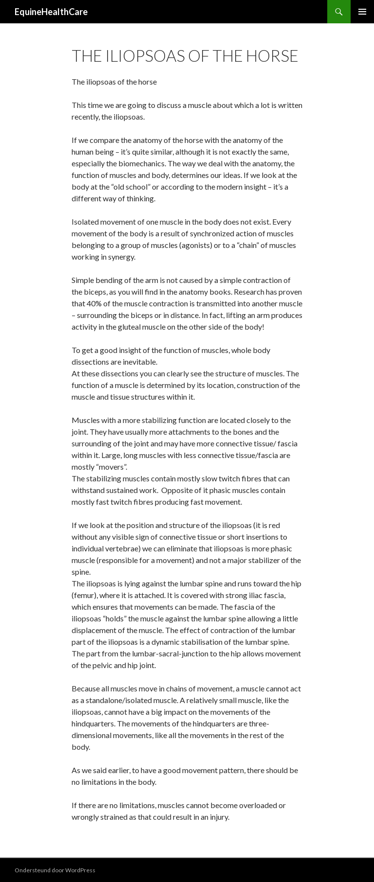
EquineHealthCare (51, 11)
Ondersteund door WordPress (55, 870)
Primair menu (362, 11)
